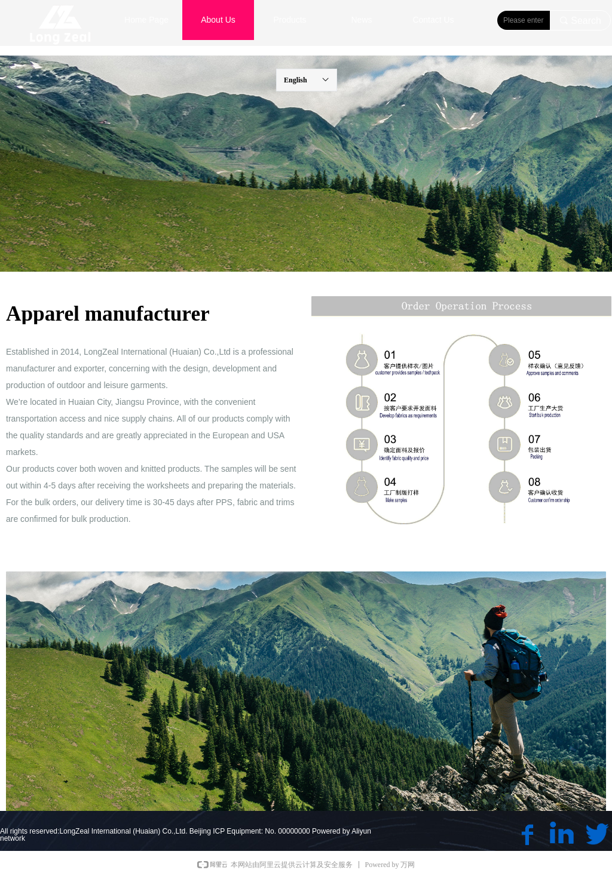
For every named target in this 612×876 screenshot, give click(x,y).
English (295, 80)
